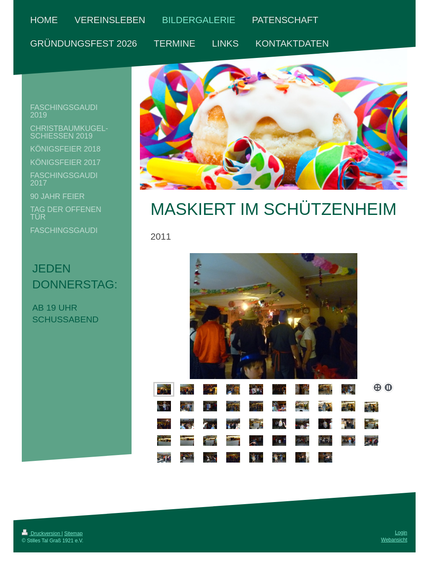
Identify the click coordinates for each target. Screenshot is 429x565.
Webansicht (394, 540)
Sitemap (73, 533)
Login (401, 533)
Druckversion (42, 533)
